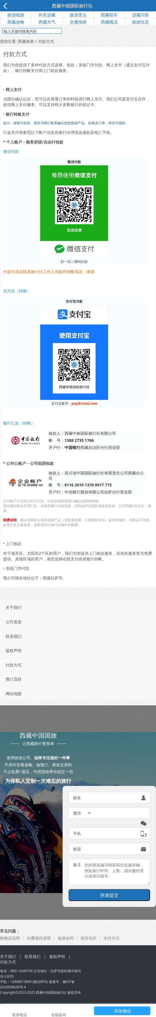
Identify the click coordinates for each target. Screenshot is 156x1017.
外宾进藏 (47, 15)
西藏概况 (109, 22)
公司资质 (14, 621)
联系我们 (14, 636)
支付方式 (111, 938)
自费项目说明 (39, 938)
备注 (77, 864)
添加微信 (122, 1011)
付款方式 (14, 665)
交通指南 (78, 22)
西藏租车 (109, 15)
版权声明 (14, 650)
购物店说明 (10, 938)
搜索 (72, 31)
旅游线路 (15, 15)
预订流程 (14, 679)
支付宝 (132, 99)
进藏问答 (140, 15)
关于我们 (14, 607)
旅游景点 (78, 15)
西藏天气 (47, 22)
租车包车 (89, 938)
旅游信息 (140, 22)
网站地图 (14, 693)
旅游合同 (66, 938)
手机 (77, 833)
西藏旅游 (26, 41)
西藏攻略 (15, 22)
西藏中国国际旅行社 (72, 6)
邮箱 (77, 849)
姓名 (77, 797)
